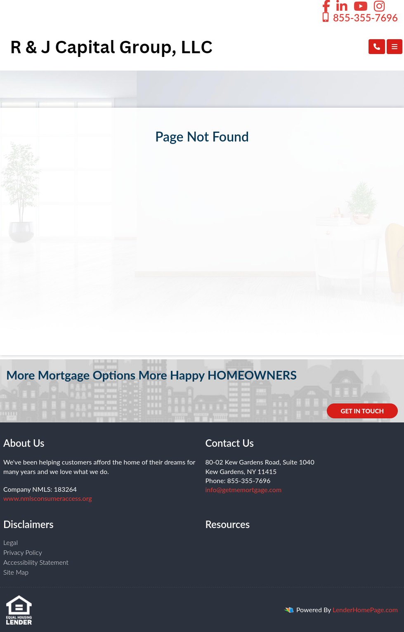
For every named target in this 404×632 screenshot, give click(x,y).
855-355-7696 (359, 18)
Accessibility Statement (36, 562)
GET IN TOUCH (362, 411)
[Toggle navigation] (394, 46)
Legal (10, 542)
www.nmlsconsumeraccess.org (47, 498)
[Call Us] (377, 46)
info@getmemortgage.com (244, 489)
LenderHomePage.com (365, 609)
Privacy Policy (22, 552)
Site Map (15, 572)
